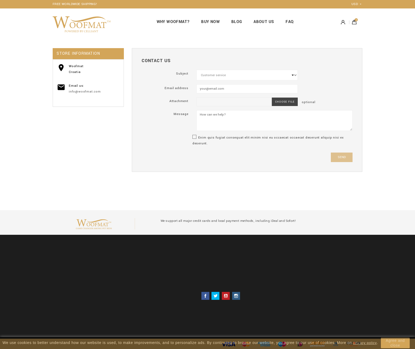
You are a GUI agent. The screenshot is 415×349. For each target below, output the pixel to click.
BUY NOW (210, 22)
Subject (182, 73)
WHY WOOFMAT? (173, 22)
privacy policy (365, 343)
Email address (176, 88)
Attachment (178, 101)
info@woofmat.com (85, 91)
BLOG (236, 22)
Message (181, 114)
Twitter (215, 296)
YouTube (226, 296)
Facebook (205, 296)
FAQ (290, 22)
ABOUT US (264, 22)
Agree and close (395, 342)
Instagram (236, 296)
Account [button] (343, 22)
